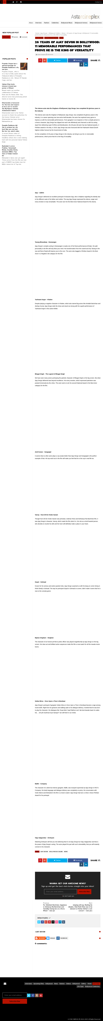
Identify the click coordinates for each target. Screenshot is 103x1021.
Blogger (42, 938)
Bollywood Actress (81, 23)
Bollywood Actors (96, 23)
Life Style (80, 986)
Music (31, 23)
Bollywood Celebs (56, 852)
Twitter (57, 60)
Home (89, 984)
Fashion (62, 984)
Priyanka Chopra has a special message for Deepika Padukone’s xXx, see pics (10, 66)
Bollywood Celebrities (92, 986)
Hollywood (49, 984)
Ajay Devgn (44, 852)
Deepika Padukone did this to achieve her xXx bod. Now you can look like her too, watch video (10, 128)
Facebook (78, 60)
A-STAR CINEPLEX (73, 1019)
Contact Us (98, 2)
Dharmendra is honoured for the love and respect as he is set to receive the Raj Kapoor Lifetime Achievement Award (10, 107)
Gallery (83, 984)
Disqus (52, 938)
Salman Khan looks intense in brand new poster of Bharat (9, 86)
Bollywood (76, 984)
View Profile (42, 918)
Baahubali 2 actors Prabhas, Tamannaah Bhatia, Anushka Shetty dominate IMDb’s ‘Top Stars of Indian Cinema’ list (10, 151)
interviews (28, 984)
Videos (68, 984)
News (65, 852)
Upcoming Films (39, 984)
